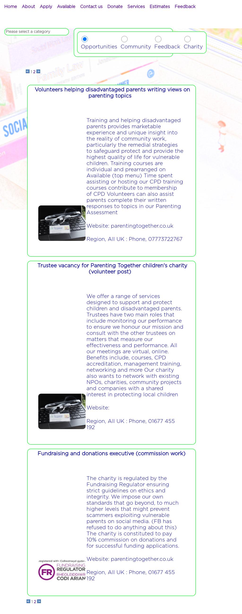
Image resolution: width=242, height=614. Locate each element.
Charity (193, 46)
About (28, 7)
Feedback (185, 7)
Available (66, 7)
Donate (115, 7)
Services (136, 7)
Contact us (91, 7)
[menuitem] (10, 7)
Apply (46, 7)
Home (10, 7)
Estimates (160, 7)
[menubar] (100, 7)
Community (136, 46)
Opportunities (99, 46)
